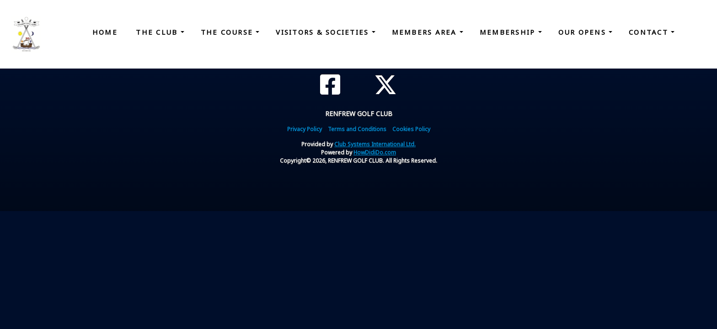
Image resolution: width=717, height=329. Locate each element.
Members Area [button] (426, 32)
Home (105, 32)
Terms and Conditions (357, 129)
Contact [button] (650, 32)
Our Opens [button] (583, 32)
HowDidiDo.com (374, 152)
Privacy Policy (304, 129)
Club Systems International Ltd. (375, 144)
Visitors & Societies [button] (323, 32)
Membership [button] (509, 32)
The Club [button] (158, 32)
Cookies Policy (411, 129)
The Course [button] (228, 32)
